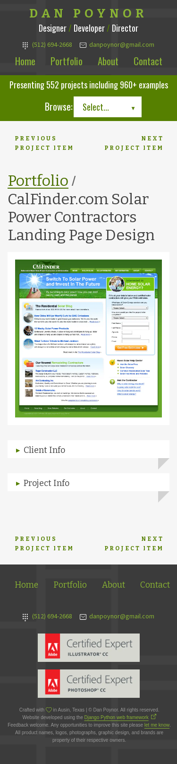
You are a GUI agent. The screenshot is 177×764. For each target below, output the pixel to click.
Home (25, 60)
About (108, 60)
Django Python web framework (116, 717)
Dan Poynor (88, 14)
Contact (148, 60)
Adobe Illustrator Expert (89, 648)
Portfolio (67, 60)
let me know (156, 725)
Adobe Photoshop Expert (89, 683)
